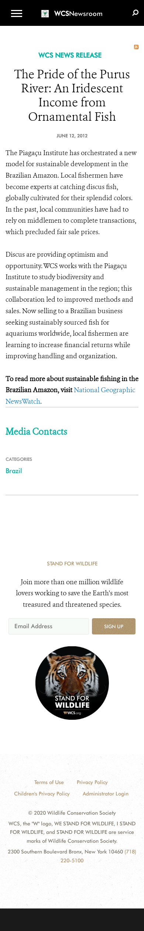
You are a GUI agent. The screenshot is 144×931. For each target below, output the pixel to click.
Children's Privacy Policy (42, 794)
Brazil (14, 471)
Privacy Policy (92, 782)
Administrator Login (105, 794)
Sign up (113, 626)
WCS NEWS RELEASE (70, 55)
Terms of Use (49, 782)
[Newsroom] (72, 9)
